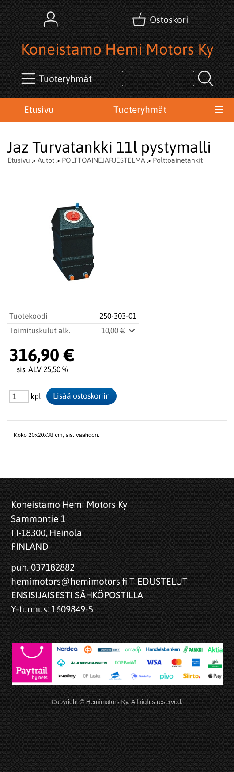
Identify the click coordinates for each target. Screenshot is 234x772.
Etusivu (39, 109)
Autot (46, 160)
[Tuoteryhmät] (57, 78)
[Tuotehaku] (158, 78)
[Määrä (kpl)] (19, 396)
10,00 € (118, 330)
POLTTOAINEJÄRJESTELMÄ (103, 160)
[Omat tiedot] (51, 19)
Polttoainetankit (178, 160)
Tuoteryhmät (139, 109)
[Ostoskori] (161, 19)
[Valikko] (218, 110)
